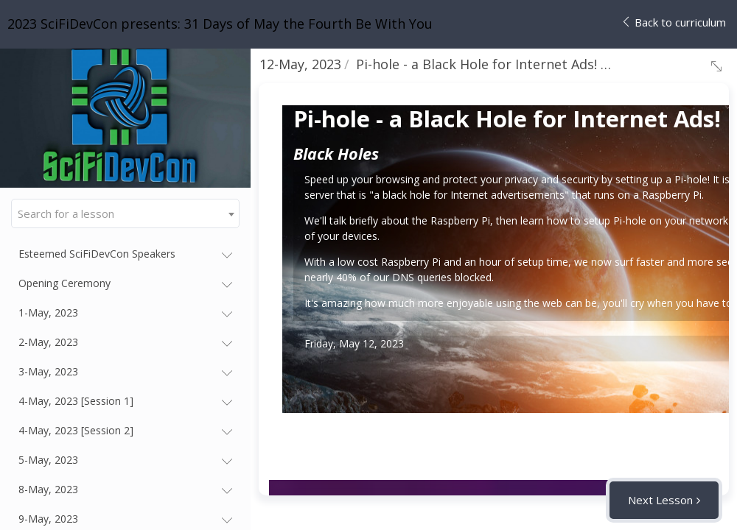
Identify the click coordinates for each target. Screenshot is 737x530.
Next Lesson (660, 499)
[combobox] (125, 213)
